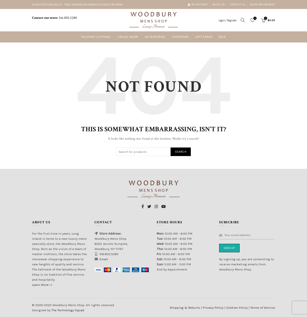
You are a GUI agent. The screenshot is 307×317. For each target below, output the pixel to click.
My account (198, 4)
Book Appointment (262, 4)
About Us (219, 4)
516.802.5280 (67, 18)
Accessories (155, 37)
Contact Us (238, 4)
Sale (222, 37)
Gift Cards (204, 37)
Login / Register (227, 20)
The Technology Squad (67, 310)
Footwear (180, 37)
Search (180, 151)
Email (103, 259)
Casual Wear (127, 37)
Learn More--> (42, 285)
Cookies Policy (237, 308)
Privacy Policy (213, 308)
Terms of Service (263, 308)
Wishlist (254, 18)
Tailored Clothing (96, 37)
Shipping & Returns (185, 308)
